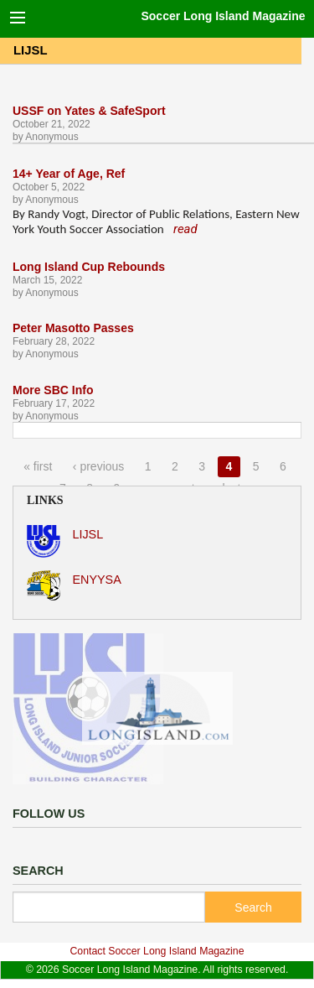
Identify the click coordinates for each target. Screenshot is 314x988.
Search (252, 907)
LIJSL (65, 542)
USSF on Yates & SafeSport (89, 110)
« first (37, 466)
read (185, 229)
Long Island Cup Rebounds (89, 266)
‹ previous (98, 466)
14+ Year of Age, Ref (69, 173)
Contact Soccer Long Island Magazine (156, 951)
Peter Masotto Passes (73, 328)
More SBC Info (53, 390)
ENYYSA (74, 585)
